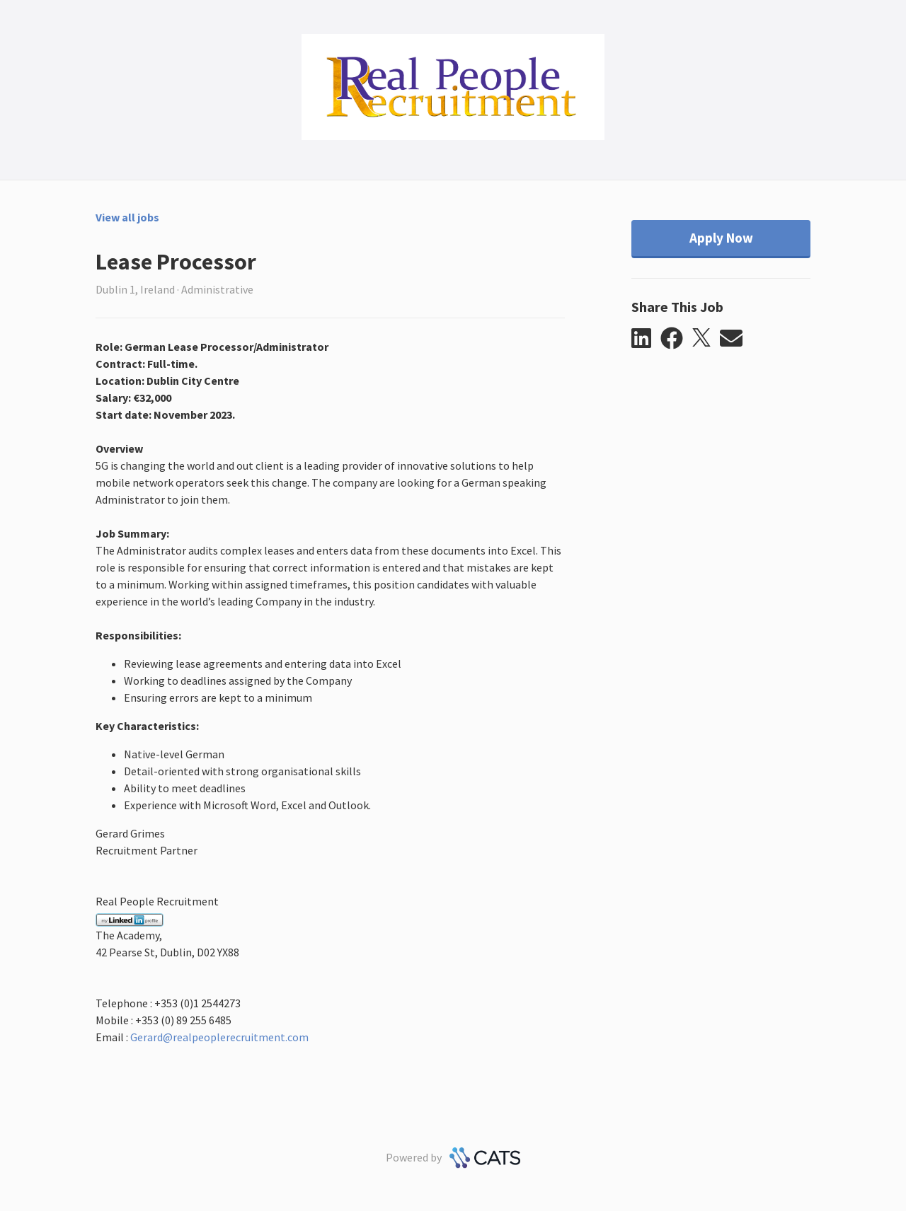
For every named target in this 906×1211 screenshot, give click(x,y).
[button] (645, 339)
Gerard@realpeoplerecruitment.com (219, 1037)
